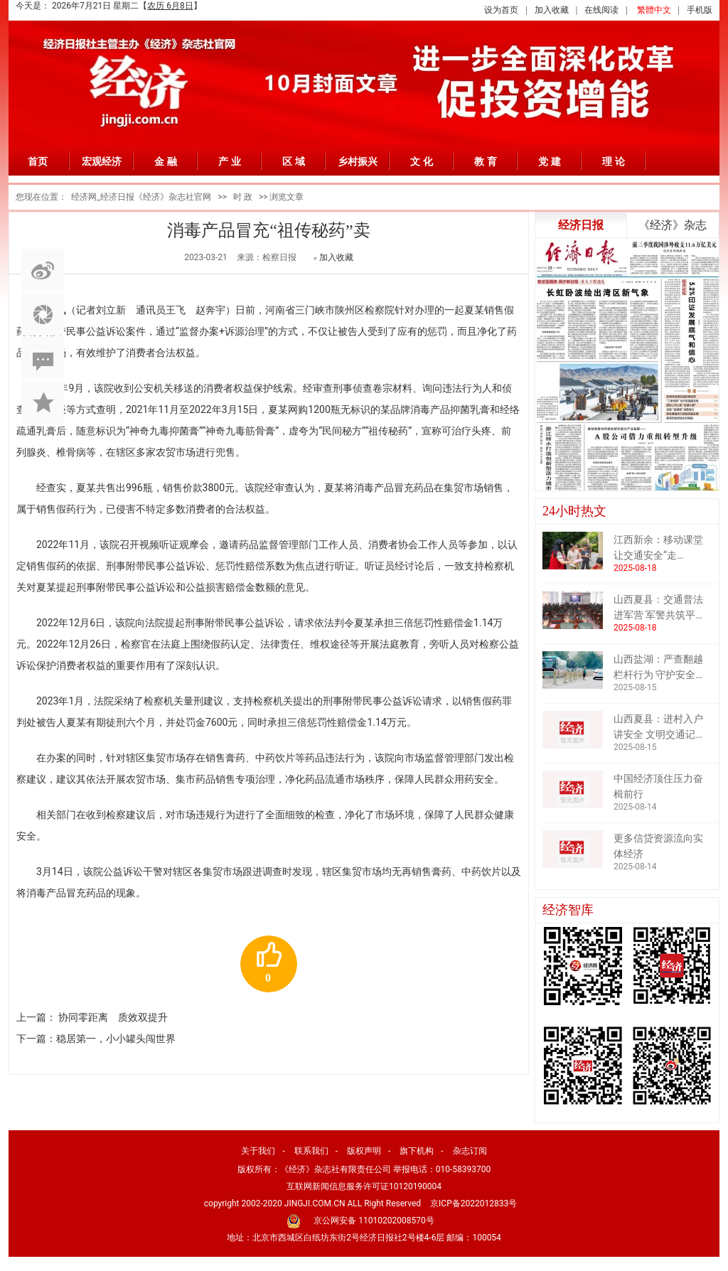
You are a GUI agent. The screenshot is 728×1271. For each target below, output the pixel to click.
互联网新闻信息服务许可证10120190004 (364, 1186)
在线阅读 (601, 10)
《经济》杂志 (672, 225)
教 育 (485, 161)
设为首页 (501, 10)
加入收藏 (552, 10)
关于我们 (258, 1151)
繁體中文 (654, 10)
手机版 (699, 10)
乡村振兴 (358, 161)
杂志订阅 (470, 1151)
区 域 (293, 161)
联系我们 (311, 1151)
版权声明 (364, 1151)
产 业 (229, 161)
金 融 (165, 161)
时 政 (242, 197)
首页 (38, 161)
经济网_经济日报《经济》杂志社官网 (141, 197)
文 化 (421, 161)
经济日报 (581, 225)
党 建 (549, 161)
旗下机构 (417, 1151)
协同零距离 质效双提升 (113, 1017)
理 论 (613, 161)
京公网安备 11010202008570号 (374, 1221)
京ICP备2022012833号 (473, 1203)
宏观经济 (102, 161)
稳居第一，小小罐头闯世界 (116, 1038)
